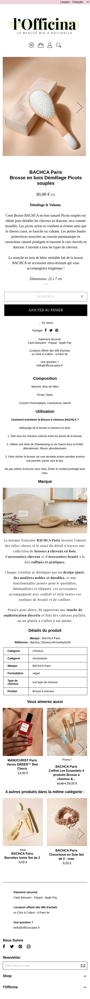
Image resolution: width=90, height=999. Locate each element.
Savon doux (65, 444)
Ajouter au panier (46, 310)
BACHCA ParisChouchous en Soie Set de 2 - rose (66, 854)
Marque (35, 638)
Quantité (44, 296)
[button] (81, 107)
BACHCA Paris (45, 172)
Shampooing (42, 444)
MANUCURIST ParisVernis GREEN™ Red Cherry (22, 764)
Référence (22, 642)
